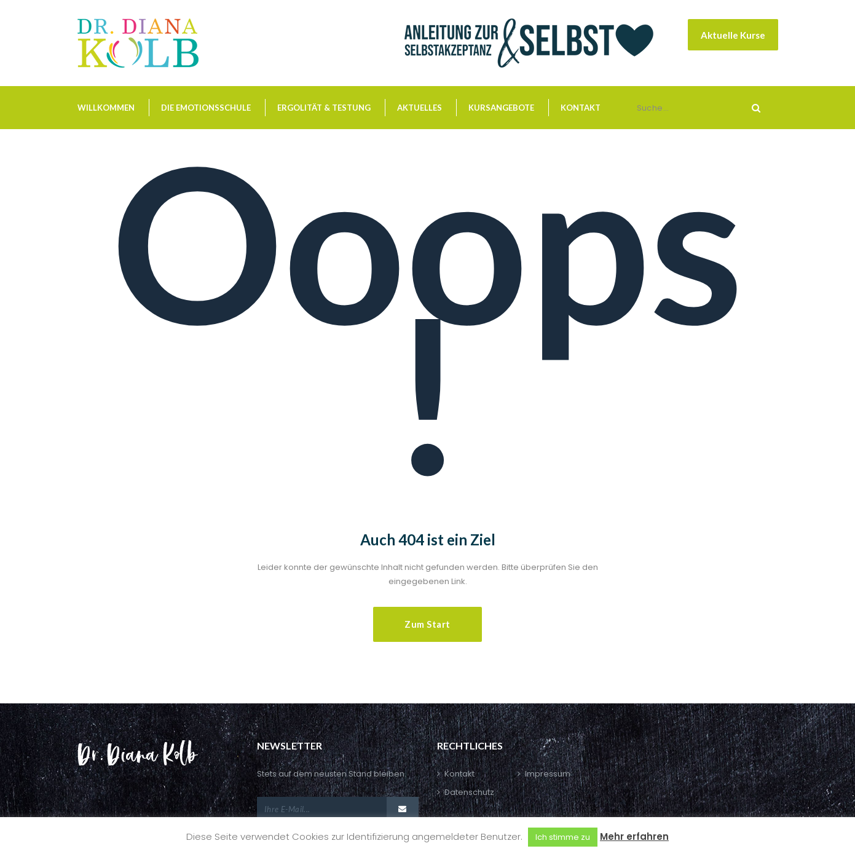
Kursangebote (501, 108)
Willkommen (106, 108)
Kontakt (581, 108)
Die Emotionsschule (206, 108)
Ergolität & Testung (324, 108)
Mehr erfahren (634, 836)
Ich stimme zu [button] (562, 837)
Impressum (547, 774)
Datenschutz (469, 792)
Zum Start (427, 624)
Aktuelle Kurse (733, 35)
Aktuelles (419, 108)
